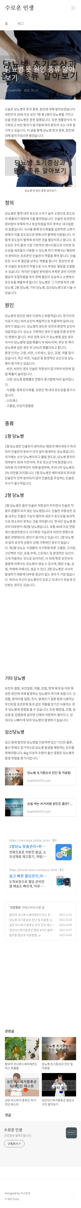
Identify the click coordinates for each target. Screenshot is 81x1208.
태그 (21, 23)
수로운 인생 (19, 8)
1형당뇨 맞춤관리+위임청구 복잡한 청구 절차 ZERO (27, 846)
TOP (73, 1195)
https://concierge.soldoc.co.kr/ (29, 840)
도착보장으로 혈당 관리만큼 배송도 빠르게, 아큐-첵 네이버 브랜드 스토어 (26, 883)
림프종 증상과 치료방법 (23, 935)
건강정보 (15, 907)
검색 (64, 8)
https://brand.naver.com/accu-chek (33, 869)
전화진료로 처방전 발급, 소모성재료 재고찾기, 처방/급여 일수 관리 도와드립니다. (28, 854)
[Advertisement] (40, 628)
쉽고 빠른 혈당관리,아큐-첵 (26, 876)
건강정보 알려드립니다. (18, 1135)
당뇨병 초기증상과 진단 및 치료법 (29, 920)
